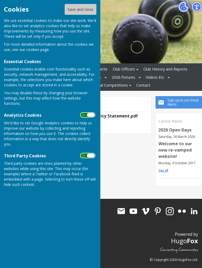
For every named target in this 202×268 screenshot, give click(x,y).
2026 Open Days (174, 130)
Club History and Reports (165, 69)
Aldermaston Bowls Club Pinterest (158, 211)
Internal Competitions (109, 85)
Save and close (80, 9)
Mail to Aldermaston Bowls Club (121, 211)
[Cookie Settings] (183, 7)
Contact (143, 85)
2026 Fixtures (123, 77)
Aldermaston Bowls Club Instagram (170, 211)
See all (163, 170)
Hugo (184, 240)
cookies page (37, 49)
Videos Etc (155, 77)
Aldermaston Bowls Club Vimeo (145, 211)
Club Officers (124, 69)
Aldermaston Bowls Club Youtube (133, 211)
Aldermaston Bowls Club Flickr (182, 211)
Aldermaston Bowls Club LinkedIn (194, 211)
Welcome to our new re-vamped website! (175, 150)
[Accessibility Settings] (196, 7)
